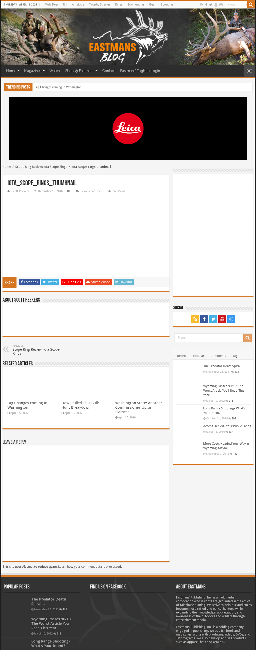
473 (236, 371)
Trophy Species (99, 4)
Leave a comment (92, 191)
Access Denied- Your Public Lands (227, 426)
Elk (65, 4)
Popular (198, 356)
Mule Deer (51, 4)
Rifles (118, 4)
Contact (108, 71)
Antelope (78, 4)
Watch (55, 71)
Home (11, 71)
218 (231, 400)
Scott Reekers (20, 191)
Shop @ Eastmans (79, 71)
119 (235, 453)
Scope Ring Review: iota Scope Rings (41, 167)
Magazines (33, 71)
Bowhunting (136, 4)
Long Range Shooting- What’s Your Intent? (50, 610)
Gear (152, 4)
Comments (218, 356)
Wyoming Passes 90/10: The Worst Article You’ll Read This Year (223, 390)
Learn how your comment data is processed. (90, 534)
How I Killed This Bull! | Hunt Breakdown (82, 372)
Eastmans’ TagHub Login (140, 71)
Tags (235, 356)
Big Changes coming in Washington (57, 87)
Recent (182, 356)
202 (234, 418)
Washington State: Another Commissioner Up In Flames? (138, 374)
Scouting (167, 4)
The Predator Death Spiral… (223, 366)
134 (231, 431)
